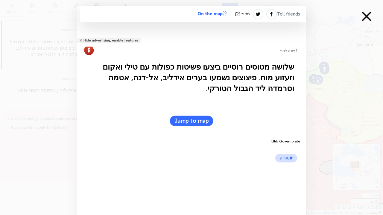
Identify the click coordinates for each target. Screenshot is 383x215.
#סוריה (286, 158)
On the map (212, 13)
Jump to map (191, 121)
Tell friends (288, 14)
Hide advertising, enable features (110, 40)
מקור (243, 14)
